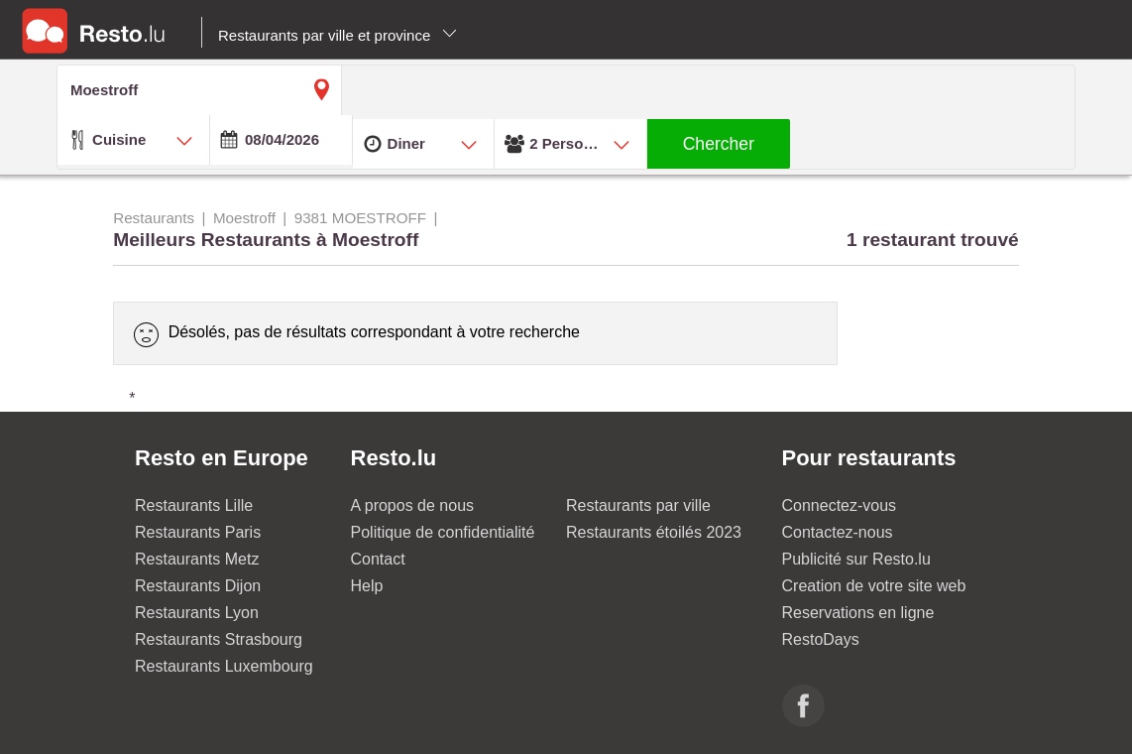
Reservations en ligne (858, 612)
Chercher (718, 144)
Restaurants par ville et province (337, 35)
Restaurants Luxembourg (224, 666)
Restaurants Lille (194, 505)
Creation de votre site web (874, 585)
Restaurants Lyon (197, 612)
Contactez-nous (837, 532)
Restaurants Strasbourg (218, 639)
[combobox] (133, 140)
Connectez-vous (839, 505)
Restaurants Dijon (198, 585)
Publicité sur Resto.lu (856, 559)
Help (367, 585)
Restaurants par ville (638, 505)
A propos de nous (413, 505)
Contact (378, 559)
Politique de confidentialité (443, 532)
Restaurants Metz (197, 559)
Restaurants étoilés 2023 (653, 532)
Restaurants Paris (198, 532)
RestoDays (820, 639)
